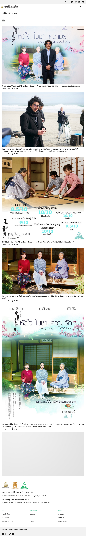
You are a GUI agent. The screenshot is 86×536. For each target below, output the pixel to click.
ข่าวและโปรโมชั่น (6, 514)
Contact (32, 522)
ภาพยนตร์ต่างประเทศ (7, 522)
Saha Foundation (62, 522)
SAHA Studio (61, 518)
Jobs (31, 518)
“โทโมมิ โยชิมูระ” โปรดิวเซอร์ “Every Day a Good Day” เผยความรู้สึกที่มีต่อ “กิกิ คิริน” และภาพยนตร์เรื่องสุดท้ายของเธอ (41, 86)
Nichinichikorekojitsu (10, 13)
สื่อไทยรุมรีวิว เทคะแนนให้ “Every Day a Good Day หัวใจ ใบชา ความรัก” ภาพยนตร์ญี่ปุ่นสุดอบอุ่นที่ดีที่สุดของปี (38, 242)
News (3, 20)
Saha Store (61, 514)
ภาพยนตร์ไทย (5, 518)
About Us (32, 514)
